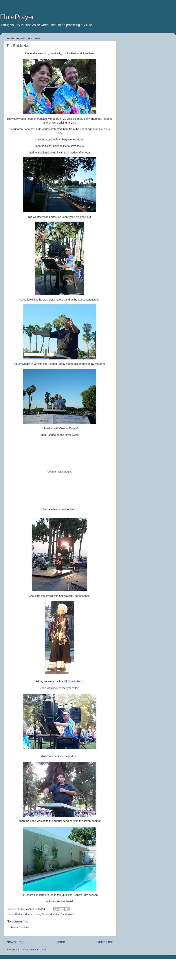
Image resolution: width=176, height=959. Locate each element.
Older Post (104, 942)
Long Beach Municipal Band (51, 914)
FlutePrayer (17, 17)
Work (71, 914)
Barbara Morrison (53, 509)
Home (60, 942)
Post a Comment (20, 927)
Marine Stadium (38, 152)
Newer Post (15, 942)
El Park (73, 681)
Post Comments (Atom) (34, 949)
